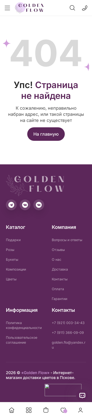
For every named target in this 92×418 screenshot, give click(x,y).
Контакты (59, 279)
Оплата (58, 289)
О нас (56, 259)
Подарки (13, 240)
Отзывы (58, 250)
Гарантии (59, 299)
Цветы (11, 279)
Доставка (60, 269)
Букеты (12, 259)
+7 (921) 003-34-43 (68, 323)
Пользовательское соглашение (21, 339)
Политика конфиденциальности (24, 325)
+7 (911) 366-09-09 (68, 332)
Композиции (16, 269)
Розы (10, 250)
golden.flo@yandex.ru (68, 344)
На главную (46, 134)
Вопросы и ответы (67, 240)
